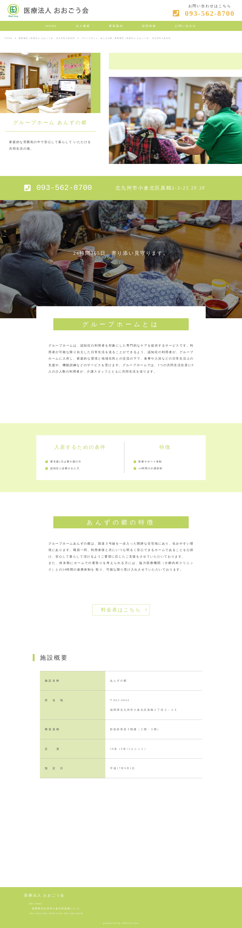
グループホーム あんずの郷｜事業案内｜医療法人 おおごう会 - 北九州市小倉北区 (126, 38)
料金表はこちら (121, 610)
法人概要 (83, 26)
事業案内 (116, 26)
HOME (51, 26)
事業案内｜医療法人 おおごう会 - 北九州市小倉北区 (47, 38)
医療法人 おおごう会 (44, 895)
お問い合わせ (185, 26)
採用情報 (149, 26)
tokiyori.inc (130, 923)
